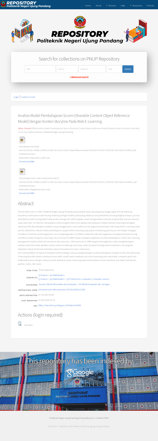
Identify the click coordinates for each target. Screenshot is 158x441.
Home (88, 5)
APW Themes (74, 426)
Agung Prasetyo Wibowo (99, 426)
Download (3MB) (26, 161)
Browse (112, 5)
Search (128, 69)
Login (16, 97)
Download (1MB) (26, 193)
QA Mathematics (57, 275)
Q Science (43, 275)
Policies (150, 5)
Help (123, 5)
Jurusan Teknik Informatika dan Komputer (57, 284)
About (98, 5)
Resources (137, 5)
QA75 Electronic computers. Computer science (88, 279)
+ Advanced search (79, 77)
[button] (19, 323)
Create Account (28, 97)
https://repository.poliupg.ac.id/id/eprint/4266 (59, 305)
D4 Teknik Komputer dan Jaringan (94, 284)
